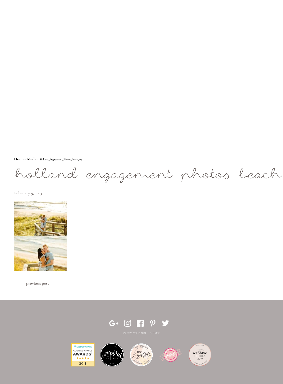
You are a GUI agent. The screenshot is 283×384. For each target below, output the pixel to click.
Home (19, 159)
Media (32, 159)
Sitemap (154, 333)
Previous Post (37, 283)
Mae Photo (31, 19)
